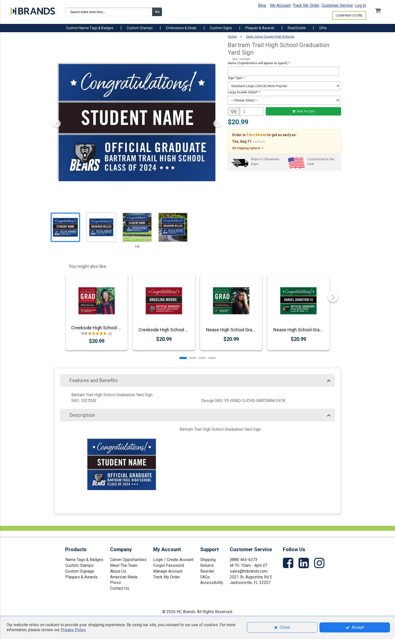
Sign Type (236, 78)
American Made (124, 577)
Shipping (208, 559)
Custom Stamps (79, 565)
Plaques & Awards (81, 577)
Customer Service (337, 5)
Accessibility (211, 582)
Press (115, 582)
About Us (118, 571)
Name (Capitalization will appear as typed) (258, 63)
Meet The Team (124, 565)
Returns (207, 565)
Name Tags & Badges (84, 559)
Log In (360, 5)
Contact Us (119, 588)
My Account (280, 5)
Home (232, 36)
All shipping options (248, 148)
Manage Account (167, 571)
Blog (262, 5)
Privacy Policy (73, 629)
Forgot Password (168, 565)
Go (157, 12)
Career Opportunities (128, 559)
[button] (183, 358)
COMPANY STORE (349, 15)
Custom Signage (79, 571)
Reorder (207, 571)
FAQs (205, 577)
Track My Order (306, 5)
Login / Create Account (173, 559)
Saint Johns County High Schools (270, 36)
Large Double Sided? (244, 92)
